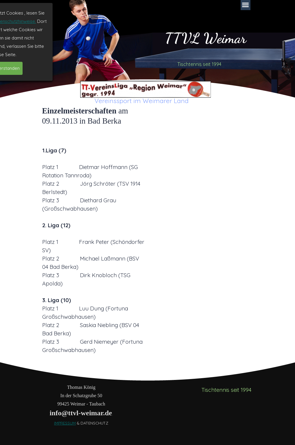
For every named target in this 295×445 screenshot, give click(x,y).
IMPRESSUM (65, 423)
